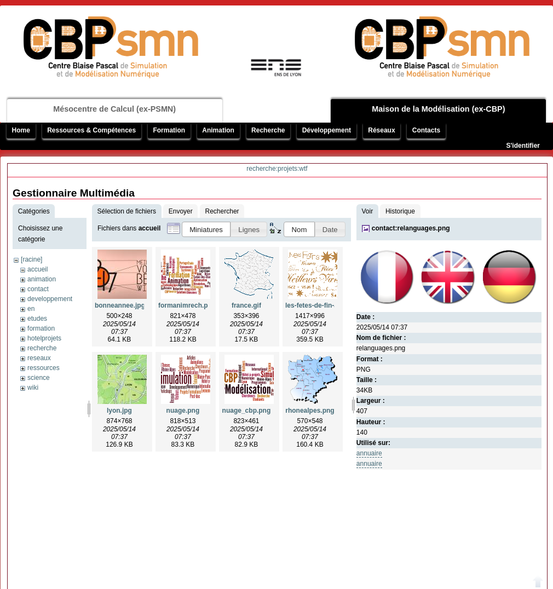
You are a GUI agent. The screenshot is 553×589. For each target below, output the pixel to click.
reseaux (39, 358)
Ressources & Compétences (91, 130)
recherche (41, 348)
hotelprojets (44, 338)
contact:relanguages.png (411, 228)
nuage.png (183, 410)
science (38, 378)
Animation (218, 130)
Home (21, 130)
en (30, 309)
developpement (49, 299)
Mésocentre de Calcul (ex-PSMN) (114, 109)
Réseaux (381, 130)
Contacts (426, 130)
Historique (400, 211)
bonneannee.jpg (120, 305)
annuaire (369, 453)
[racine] (31, 259)
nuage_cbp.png (246, 410)
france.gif (246, 305)
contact (38, 289)
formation (41, 328)
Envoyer (181, 211)
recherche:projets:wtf (276, 168)
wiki (32, 387)
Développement (326, 130)
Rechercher (222, 211)
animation (41, 279)
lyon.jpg (119, 410)
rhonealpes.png (309, 410)
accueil (37, 269)
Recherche (268, 130)
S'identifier (523, 145)
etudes (37, 318)
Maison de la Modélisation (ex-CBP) (438, 109)
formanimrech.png (187, 305)
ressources (43, 368)
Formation (169, 130)
